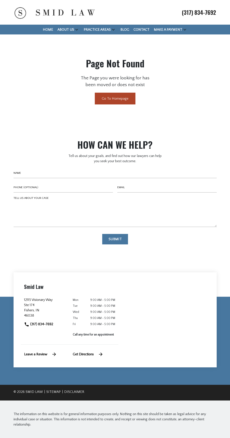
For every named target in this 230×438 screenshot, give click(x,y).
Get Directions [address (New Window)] (88, 354)
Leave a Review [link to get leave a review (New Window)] (40, 354)
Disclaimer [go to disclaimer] (74, 392)
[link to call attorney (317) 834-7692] (199, 12)
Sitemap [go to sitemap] (53, 392)
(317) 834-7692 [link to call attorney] (38, 324)
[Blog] (124, 29)
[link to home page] (54, 12)
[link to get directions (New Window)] (45, 309)
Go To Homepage (115, 99)
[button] (76, 29)
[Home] (48, 29)
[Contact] (141, 29)
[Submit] (115, 239)
